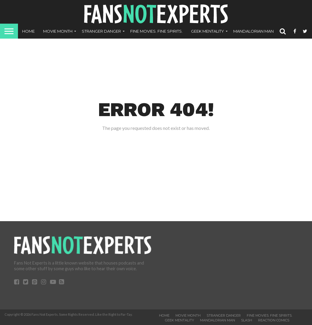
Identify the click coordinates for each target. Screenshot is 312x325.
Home (28, 31)
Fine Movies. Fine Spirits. (156, 31)
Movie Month (57, 31)
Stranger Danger (101, 31)
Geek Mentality (207, 31)
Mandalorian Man (253, 31)
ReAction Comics (273, 320)
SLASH (246, 320)
